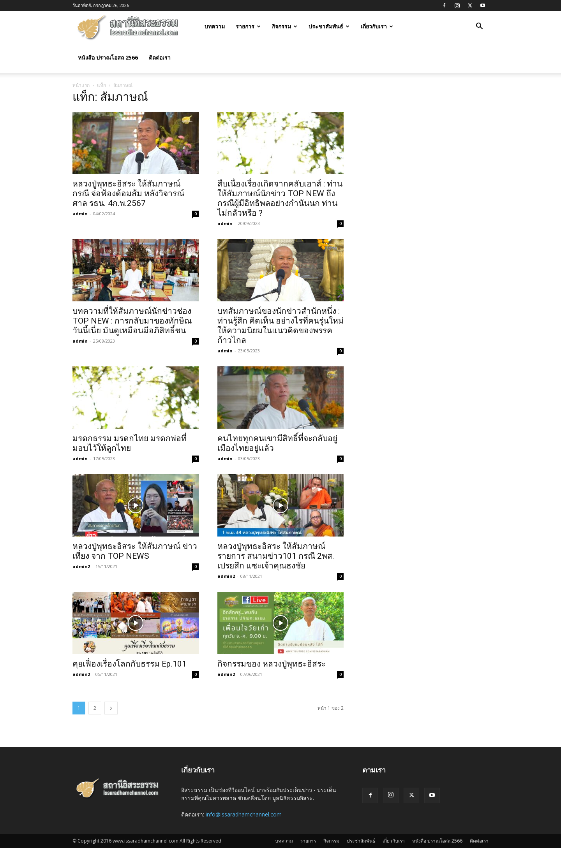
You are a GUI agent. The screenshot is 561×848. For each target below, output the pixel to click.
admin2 (81, 566)
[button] (479, 27)
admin (80, 213)
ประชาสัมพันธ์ (329, 26)
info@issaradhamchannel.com (244, 814)
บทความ (215, 26)
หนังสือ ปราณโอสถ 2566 (108, 57)
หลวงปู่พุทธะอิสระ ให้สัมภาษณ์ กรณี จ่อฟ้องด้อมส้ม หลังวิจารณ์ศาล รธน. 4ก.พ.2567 (128, 193)
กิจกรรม (284, 26)
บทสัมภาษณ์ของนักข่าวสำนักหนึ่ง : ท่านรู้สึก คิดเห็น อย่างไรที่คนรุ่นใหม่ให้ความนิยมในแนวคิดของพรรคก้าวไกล (280, 325)
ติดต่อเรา (160, 57)
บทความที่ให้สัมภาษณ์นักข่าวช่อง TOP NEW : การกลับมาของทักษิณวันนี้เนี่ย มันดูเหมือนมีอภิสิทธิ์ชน (132, 320)
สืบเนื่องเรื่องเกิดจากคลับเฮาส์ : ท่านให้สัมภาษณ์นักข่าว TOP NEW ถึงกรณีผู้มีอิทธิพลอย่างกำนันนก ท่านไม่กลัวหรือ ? (279, 198)
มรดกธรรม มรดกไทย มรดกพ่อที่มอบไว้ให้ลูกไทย (129, 443)
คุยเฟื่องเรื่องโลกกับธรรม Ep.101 (129, 664)
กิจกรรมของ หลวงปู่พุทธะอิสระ (271, 664)
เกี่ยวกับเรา (377, 26)
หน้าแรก (81, 85)
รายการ (248, 26)
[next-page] (111, 708)
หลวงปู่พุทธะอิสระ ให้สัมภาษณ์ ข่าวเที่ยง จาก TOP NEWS (134, 551)
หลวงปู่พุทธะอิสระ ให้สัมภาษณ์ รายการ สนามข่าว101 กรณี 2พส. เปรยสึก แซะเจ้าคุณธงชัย (275, 556)
